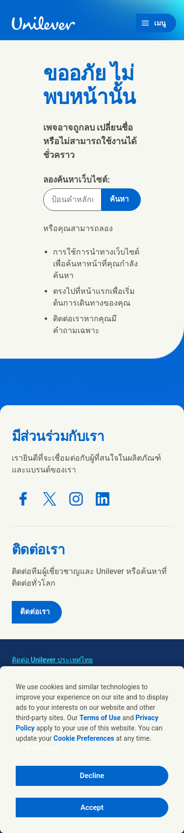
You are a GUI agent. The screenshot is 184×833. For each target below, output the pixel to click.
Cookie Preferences (83, 738)
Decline (92, 775)
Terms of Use (100, 718)
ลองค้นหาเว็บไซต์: (76, 179)
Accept (92, 807)
